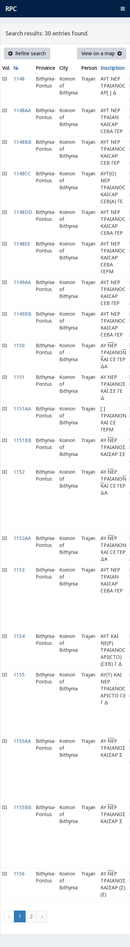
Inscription (112, 68)
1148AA (22, 110)
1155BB (23, 807)
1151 (19, 377)
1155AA (22, 741)
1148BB (23, 142)
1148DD (23, 212)
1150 (19, 345)
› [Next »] (42, 916)
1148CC (22, 173)
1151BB (23, 440)
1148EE (22, 243)
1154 (19, 636)
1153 (19, 569)
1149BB (23, 313)
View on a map (101, 53)
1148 (19, 78)
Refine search (27, 53)
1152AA (22, 538)
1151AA (22, 408)
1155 (19, 674)
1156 (19, 873)
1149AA (22, 282)
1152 (19, 471)
